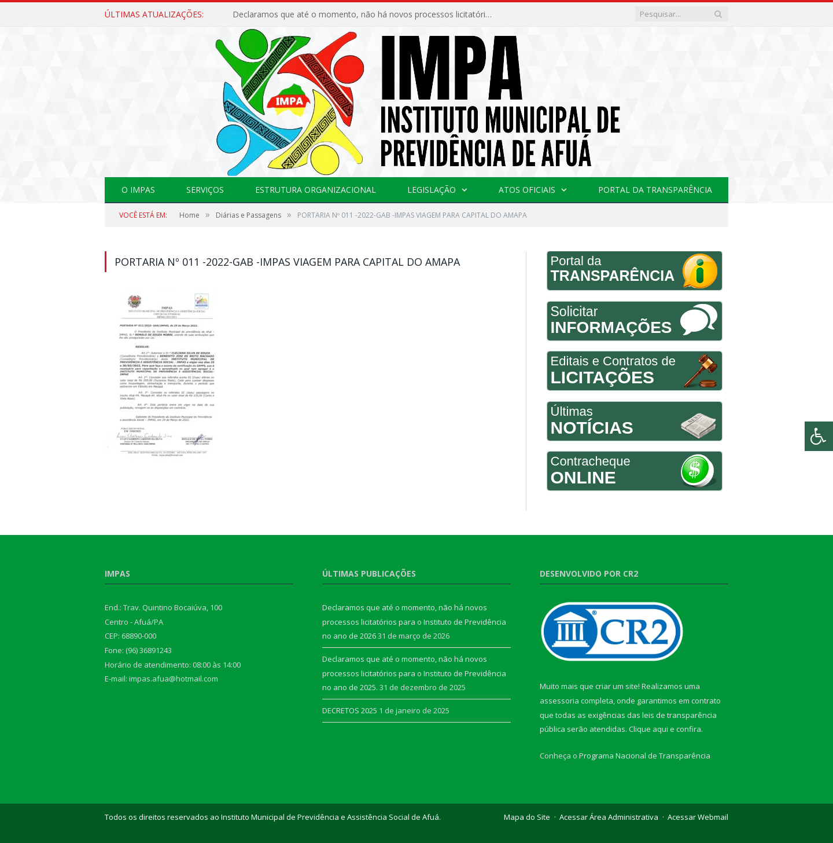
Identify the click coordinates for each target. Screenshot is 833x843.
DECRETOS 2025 (349, 710)
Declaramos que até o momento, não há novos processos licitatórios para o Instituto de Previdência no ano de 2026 (366, 14)
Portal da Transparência (655, 189)
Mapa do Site (527, 817)
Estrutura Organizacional (315, 189)
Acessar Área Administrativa (608, 817)
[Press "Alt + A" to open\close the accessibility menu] (819, 436)
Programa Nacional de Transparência (644, 755)
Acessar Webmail (698, 817)
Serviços (205, 189)
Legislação (431, 189)
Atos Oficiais (527, 189)
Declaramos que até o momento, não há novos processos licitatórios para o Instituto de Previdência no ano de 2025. (414, 673)
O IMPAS (138, 189)
